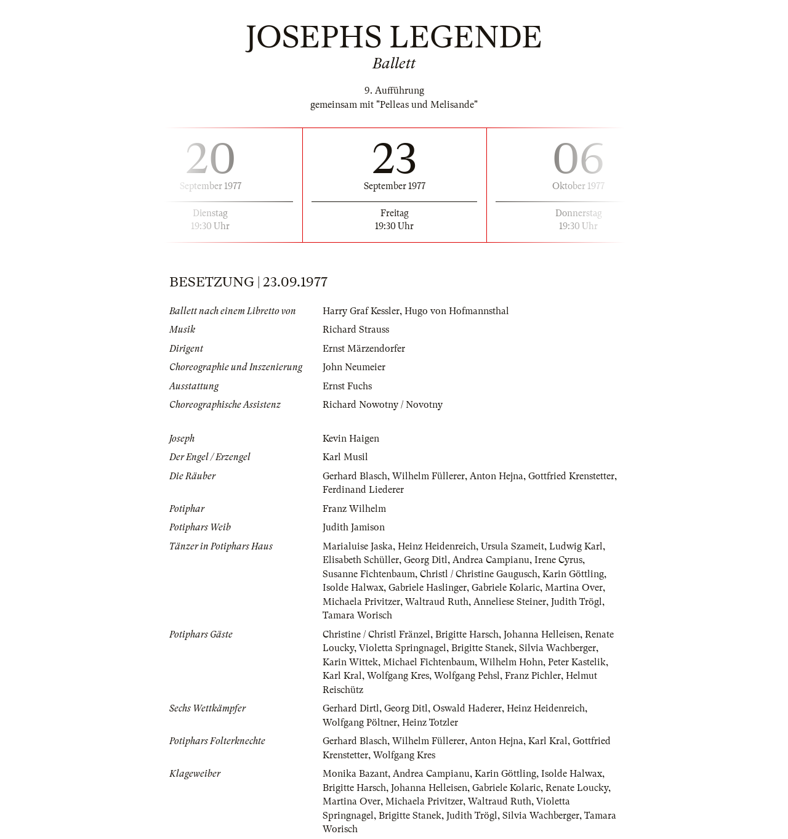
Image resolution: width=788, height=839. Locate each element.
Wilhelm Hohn (511, 662)
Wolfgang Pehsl (467, 675)
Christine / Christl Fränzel (376, 634)
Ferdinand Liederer (363, 489)
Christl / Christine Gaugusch (478, 574)
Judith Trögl (576, 601)
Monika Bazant (355, 773)
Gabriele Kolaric (506, 587)
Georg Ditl (426, 559)
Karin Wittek (350, 662)
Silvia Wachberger (557, 648)
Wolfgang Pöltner (360, 722)
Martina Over (574, 587)
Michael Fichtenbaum (429, 662)
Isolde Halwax (353, 587)
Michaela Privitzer (361, 601)
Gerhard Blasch (355, 476)
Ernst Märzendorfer (364, 348)
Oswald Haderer (467, 708)
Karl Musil (345, 457)
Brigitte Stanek (482, 648)
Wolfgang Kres (398, 675)
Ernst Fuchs (347, 386)
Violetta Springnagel (402, 648)
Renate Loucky (576, 787)
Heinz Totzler (430, 722)
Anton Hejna (496, 476)
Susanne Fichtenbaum (369, 574)
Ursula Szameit (512, 546)
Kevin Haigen (351, 438)
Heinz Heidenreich (437, 546)
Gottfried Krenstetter (571, 476)
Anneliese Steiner (509, 601)
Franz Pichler (533, 675)
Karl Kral (342, 675)
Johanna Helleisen (542, 634)
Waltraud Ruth (436, 601)
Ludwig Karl (576, 546)
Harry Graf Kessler (361, 311)
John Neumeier (354, 367)
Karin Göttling (573, 574)
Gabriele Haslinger (427, 587)
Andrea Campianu (490, 559)
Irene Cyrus (558, 559)
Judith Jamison (354, 527)
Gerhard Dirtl (351, 708)
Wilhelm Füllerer (428, 476)
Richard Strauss (356, 329)
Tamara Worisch (357, 615)
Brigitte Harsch (467, 634)
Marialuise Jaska (358, 546)
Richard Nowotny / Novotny (383, 404)
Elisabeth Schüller (361, 559)
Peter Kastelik (577, 662)
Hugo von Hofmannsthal (456, 311)
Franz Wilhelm (354, 508)
